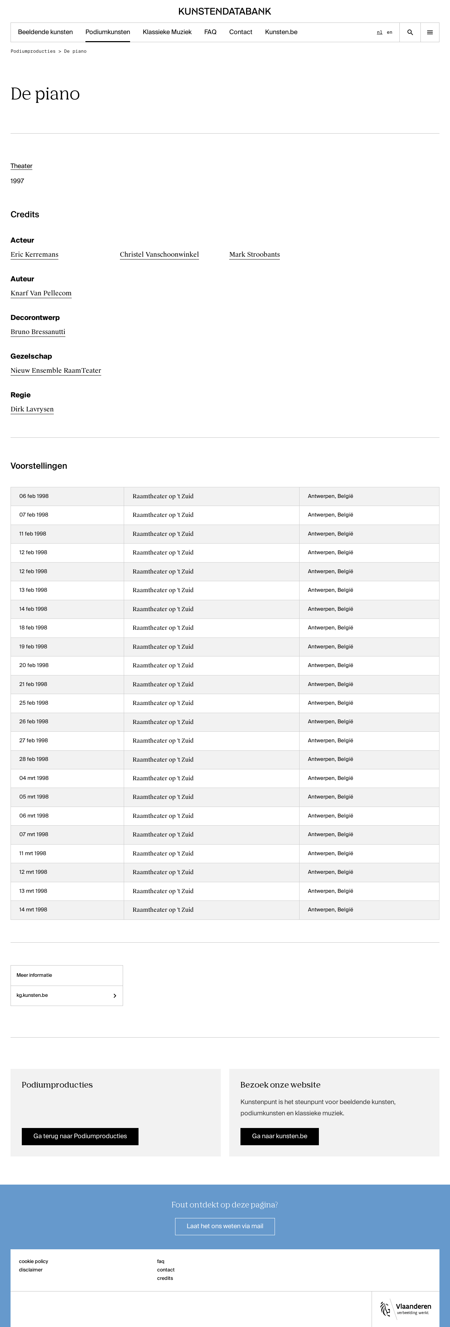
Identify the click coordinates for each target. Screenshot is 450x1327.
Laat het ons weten (225, 1226)
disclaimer (31, 1270)
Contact (240, 32)
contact (166, 1270)
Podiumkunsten (107, 32)
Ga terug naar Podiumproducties (80, 1136)
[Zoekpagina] (410, 32)
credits (165, 1278)
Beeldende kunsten (45, 32)
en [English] (389, 32)
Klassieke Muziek (167, 32)
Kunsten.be (281, 32)
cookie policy (33, 1261)
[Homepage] (225, 11)
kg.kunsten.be (67, 995)
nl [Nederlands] (379, 32)
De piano (75, 51)
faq (161, 1261)
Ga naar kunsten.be (279, 1136)
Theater (21, 166)
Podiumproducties (33, 51)
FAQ (210, 32)
